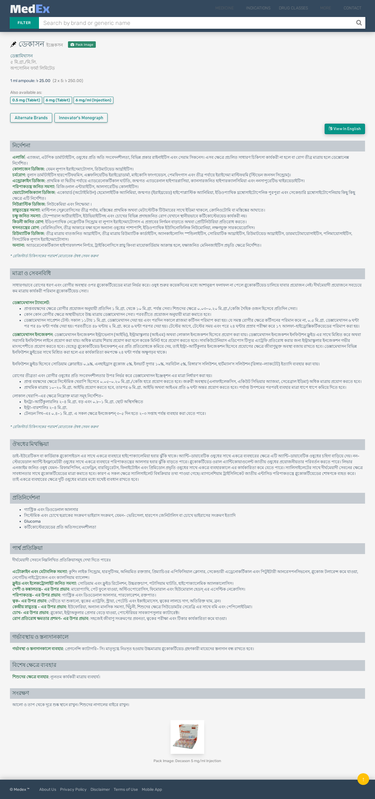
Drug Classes (301, 8)
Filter (24, 23)
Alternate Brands (31, 118)
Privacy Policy (73, 789)
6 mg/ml (93, 100)
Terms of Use (126, 789)
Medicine (236, 8)
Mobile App (152, 789)
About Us (47, 789)
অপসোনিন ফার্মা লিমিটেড (32, 68)
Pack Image (82, 45)
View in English (345, 129)
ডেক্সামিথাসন (21, 56)
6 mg (58, 100)
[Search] (359, 23)
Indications (266, 8)
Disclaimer (100, 789)
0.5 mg (26, 100)
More (329, 8)
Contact (353, 8)
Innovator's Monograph (81, 118)
